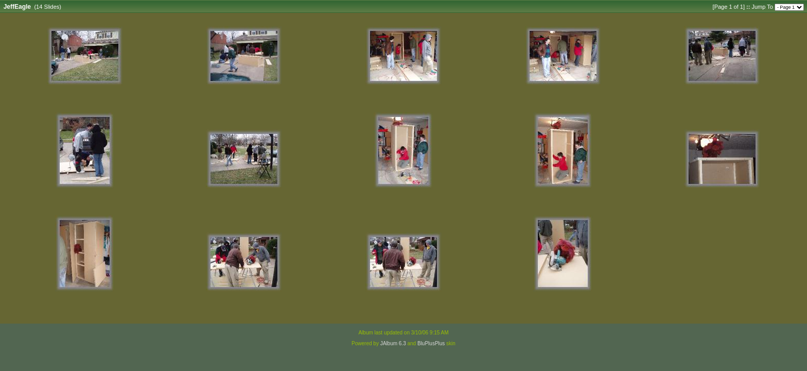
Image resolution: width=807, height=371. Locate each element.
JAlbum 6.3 (393, 343)
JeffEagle (17, 6)
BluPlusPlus (431, 343)
